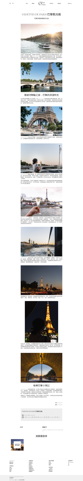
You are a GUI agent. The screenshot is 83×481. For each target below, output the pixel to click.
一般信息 (50, 468)
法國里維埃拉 (31, 470)
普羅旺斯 (30, 467)
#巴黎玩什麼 (54, 429)
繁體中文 (70, 3)
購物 (10, 470)
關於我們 (11, 462)
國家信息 (50, 470)
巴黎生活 (51, 3)
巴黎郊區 (30, 462)
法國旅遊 (59, 3)
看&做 (11, 468)
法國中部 (30, 463)
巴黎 (27, 3)
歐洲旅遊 (50, 471)
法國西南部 (31, 468)
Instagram (70, 462)
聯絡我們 (11, 463)
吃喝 (10, 467)
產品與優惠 (51, 460)
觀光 (44, 10)
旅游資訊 (51, 467)
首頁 (39, 10)
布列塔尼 (30, 466)
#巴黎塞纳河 (44, 429)
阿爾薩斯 (30, 471)
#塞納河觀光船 (49, 429)
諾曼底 (30, 464)
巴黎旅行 (12, 466)
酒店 (10, 471)
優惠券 (33, 3)
